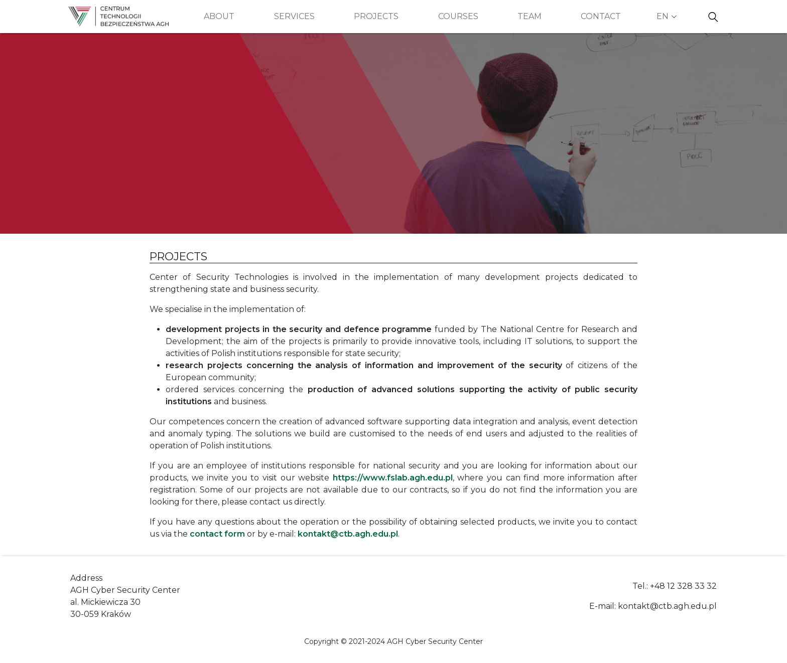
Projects (376, 16)
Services (294, 16)
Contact (601, 16)
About (219, 16)
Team (529, 16)
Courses (458, 16)
